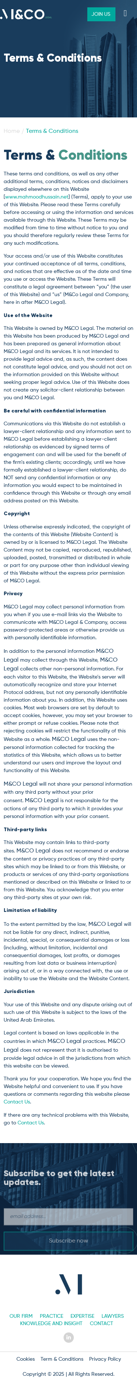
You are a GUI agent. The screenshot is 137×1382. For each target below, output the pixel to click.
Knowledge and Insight (51, 1323)
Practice (51, 1316)
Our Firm (21, 1316)
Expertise (82, 1316)
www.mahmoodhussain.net (36, 197)
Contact (101, 1323)
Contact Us (17, 1102)
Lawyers (113, 1316)
